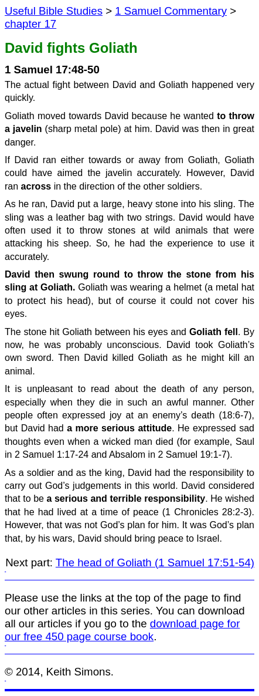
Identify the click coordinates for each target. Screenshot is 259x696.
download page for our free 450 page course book (122, 630)
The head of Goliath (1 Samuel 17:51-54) (155, 562)
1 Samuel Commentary (171, 11)
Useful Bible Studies (54, 11)
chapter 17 (30, 24)
